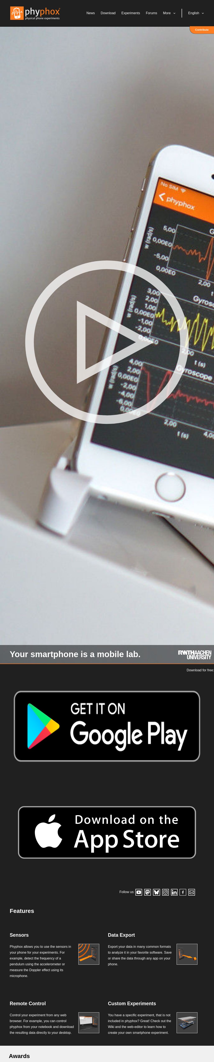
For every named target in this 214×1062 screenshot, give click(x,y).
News (91, 13)
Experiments (131, 13)
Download (108, 13)
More (167, 13)
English (194, 13)
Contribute (202, 30)
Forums (152, 13)
